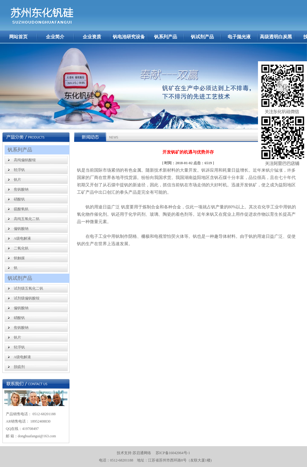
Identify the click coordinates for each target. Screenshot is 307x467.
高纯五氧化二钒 (27, 219)
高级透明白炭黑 (276, 36)
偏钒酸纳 (21, 228)
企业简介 (55, 36)
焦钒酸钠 (21, 189)
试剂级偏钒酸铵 (27, 298)
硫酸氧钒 (21, 209)
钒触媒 (19, 258)
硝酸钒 (19, 199)
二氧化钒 (21, 248)
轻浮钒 (19, 170)
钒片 (17, 179)
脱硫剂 (19, 367)
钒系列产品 (165, 36)
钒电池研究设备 (129, 36)
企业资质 (92, 36)
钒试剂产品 (202, 36)
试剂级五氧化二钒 (28, 288)
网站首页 (18, 36)
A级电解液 (22, 238)
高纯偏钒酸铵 (25, 160)
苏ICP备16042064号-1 (173, 453)
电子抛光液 (239, 36)
